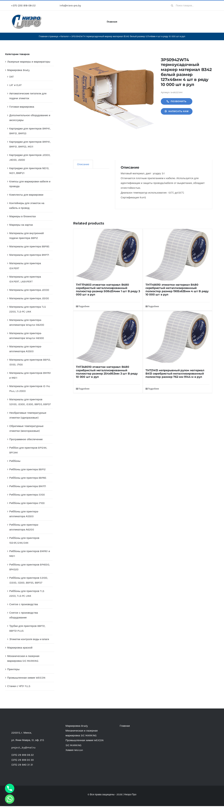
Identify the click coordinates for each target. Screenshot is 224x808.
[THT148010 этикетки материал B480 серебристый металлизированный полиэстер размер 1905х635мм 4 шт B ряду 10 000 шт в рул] (177, 255)
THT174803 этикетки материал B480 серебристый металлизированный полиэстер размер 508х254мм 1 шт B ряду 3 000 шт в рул (108, 289)
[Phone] (9, 788)
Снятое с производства (23, 604)
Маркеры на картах (21, 224)
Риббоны (14, 461)
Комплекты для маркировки (26, 194)
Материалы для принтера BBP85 (29, 246)
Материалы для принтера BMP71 (29, 254)
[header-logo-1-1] (26, 15)
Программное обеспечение (26, 439)
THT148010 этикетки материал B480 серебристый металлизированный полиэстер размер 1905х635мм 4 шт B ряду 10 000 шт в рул (177, 289)
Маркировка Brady (18, 70)
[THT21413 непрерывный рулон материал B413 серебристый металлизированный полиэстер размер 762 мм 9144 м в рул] (177, 338)
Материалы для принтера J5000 (29, 298)
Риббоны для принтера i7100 (27, 503)
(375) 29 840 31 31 (22, 764)
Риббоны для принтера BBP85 (27, 477)
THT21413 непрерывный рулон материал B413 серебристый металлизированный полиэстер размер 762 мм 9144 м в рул (174, 373)
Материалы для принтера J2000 (29, 290)
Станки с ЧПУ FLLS (18, 686)
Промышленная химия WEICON (26, 677)
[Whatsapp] (9, 799)
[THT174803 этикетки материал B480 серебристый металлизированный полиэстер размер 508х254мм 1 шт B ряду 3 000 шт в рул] (108, 255)
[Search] (172, 5)
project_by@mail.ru (23, 747)
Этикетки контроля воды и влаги (29, 639)
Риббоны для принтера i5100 (27, 494)
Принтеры (13, 669)
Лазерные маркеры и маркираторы (28, 61)
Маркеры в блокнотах (22, 216)
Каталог (64, 36)
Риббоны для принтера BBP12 (27, 469)
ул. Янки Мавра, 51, (27, 740)
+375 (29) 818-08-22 (23, 5)
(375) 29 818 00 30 (22, 759)
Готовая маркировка (21, 106)
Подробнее (83, 306)
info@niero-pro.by (70, 5)
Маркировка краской (19, 647)
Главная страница (48, 36)
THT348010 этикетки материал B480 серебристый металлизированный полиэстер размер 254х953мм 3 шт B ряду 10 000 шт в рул (107, 371)
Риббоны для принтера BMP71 (27, 486)
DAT (11, 76)
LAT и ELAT (15, 85)
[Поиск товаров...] (190, 5)
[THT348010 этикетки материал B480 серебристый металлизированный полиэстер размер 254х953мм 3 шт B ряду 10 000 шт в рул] (108, 337)
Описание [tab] (83, 164)
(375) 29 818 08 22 (22, 754)
